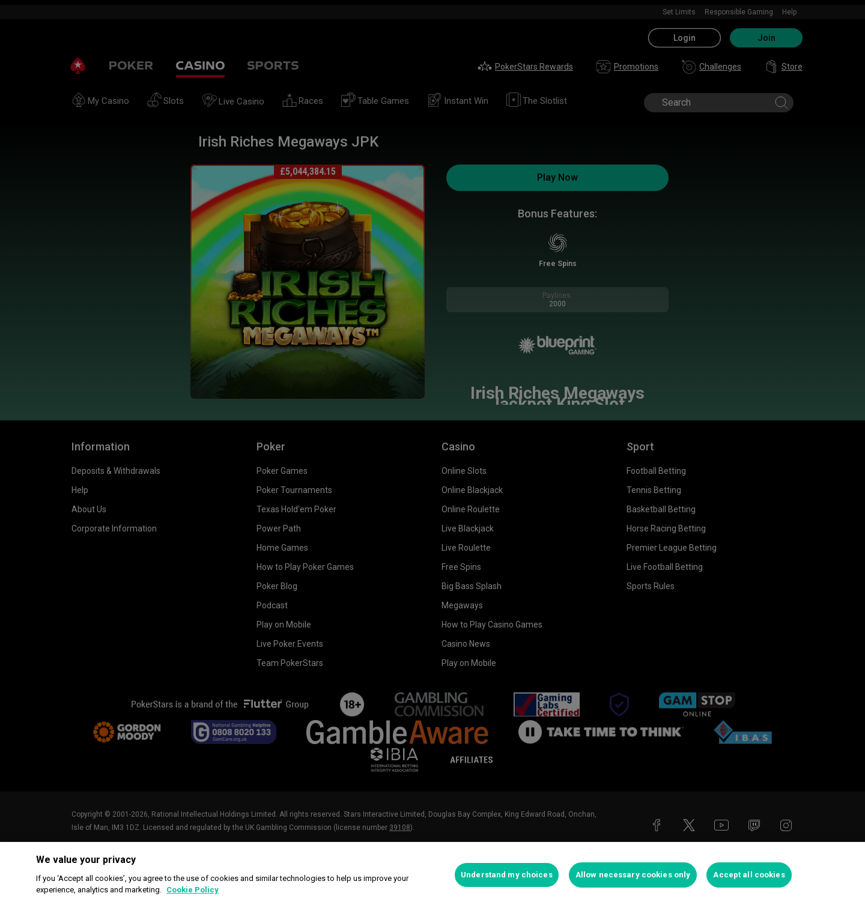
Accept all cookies (749, 874)
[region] (432, 875)
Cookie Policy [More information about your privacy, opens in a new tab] (192, 889)
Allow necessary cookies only (633, 874)
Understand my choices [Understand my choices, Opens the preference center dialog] (507, 874)
